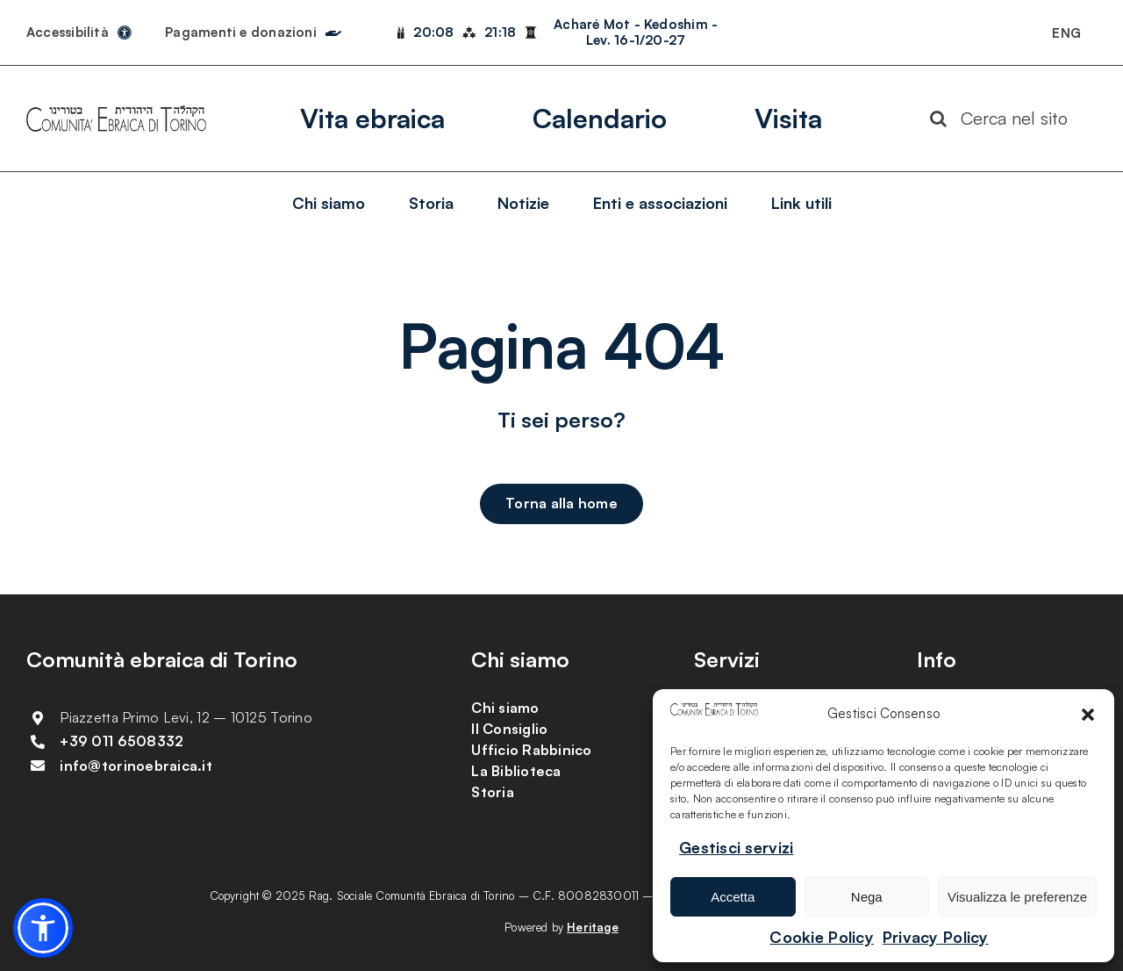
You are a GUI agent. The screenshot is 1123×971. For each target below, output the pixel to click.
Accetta (733, 896)
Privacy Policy (936, 936)
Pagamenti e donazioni (241, 32)
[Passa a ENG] (1066, 32)
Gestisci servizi (736, 847)
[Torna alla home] (561, 503)
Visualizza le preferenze (1017, 896)
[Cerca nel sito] (1007, 118)
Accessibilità (67, 32)
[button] (1088, 714)
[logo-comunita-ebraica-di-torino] (116, 113)
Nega (867, 896)
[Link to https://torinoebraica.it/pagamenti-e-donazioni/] (333, 29)
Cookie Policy (821, 936)
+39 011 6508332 (121, 741)
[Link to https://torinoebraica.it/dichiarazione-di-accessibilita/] (125, 32)
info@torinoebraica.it (136, 765)
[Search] (939, 118)
